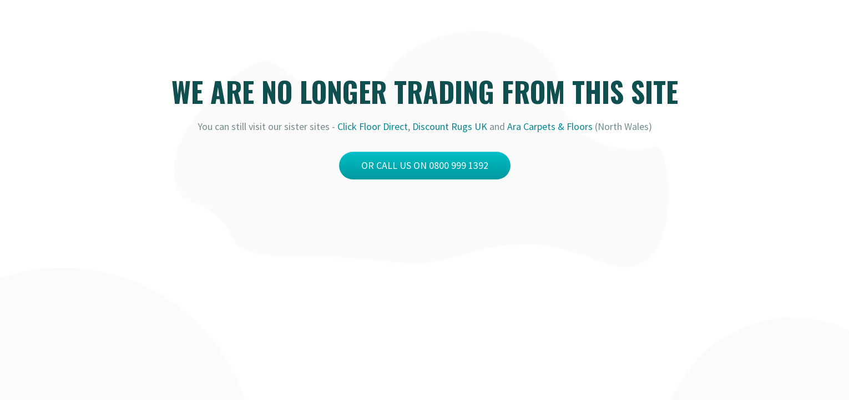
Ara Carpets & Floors (550, 126)
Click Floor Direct (372, 126)
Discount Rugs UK (449, 126)
